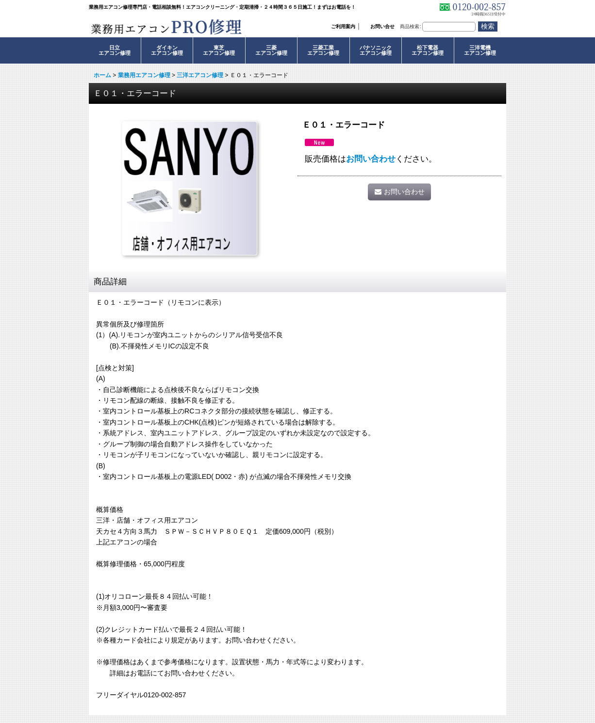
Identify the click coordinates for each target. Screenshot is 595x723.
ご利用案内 (343, 26)
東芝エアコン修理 (219, 50)
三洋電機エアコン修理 (480, 50)
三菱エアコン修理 (271, 50)
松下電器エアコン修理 (428, 50)
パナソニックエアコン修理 (376, 50)
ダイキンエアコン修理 (167, 50)
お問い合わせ (371, 159)
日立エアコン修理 (115, 50)
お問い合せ (382, 26)
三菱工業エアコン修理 (323, 50)
